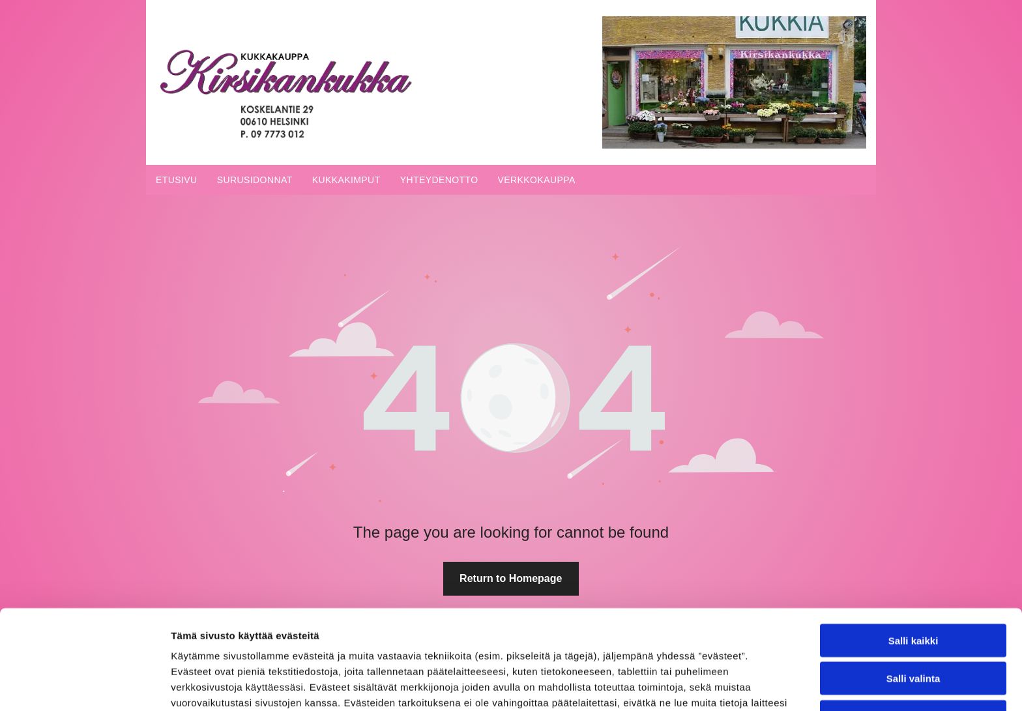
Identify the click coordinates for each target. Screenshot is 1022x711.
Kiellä (913, 626)
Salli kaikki (913, 550)
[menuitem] (176, 180)
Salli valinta (913, 588)
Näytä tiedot (697, 685)
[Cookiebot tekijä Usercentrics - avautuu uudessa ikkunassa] (84, 685)
